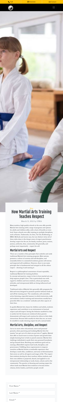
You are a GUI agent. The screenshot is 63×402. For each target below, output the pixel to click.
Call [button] (10, 2)
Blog (31, 208)
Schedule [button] (31, 2)
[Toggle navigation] (53, 7)
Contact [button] (52, 2)
